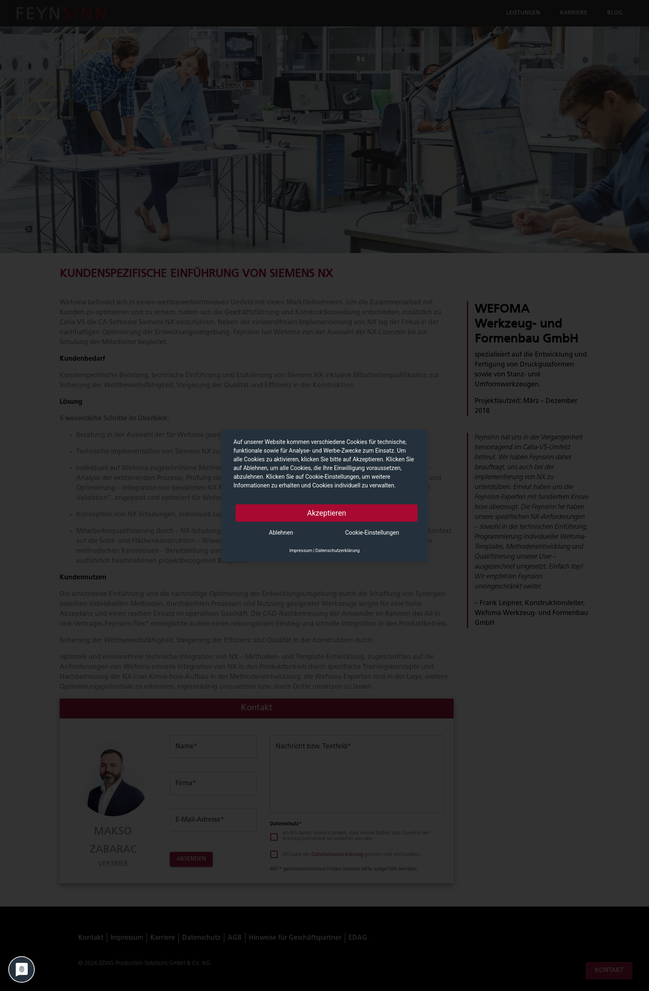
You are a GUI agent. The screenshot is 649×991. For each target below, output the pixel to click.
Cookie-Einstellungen (372, 532)
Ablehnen (281, 532)
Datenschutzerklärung (337, 550)
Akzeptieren (326, 512)
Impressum (300, 550)
